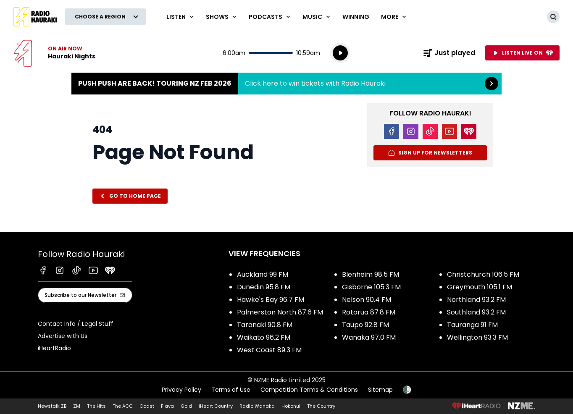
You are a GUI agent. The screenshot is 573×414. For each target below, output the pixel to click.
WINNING (355, 17)
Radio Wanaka (257, 406)
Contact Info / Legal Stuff (75, 324)
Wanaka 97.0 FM (369, 337)
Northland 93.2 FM (476, 299)
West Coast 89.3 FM (269, 350)
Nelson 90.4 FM (366, 299)
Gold (186, 406)
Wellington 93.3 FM (477, 337)
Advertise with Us (62, 336)
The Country (321, 406)
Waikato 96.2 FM (263, 337)
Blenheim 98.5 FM (370, 274)
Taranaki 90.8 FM (264, 325)
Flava (167, 406)
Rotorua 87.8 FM (368, 312)
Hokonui (290, 406)
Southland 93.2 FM (476, 312)
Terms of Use (230, 389)
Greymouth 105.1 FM (479, 287)
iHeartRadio (54, 348)
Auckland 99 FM (262, 274)
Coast (146, 406)
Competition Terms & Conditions (309, 389)
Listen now (54, 53)
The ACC (123, 406)
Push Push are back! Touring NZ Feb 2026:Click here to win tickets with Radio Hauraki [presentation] (286, 83)
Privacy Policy (181, 389)
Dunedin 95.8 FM (263, 287)
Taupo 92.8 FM (365, 325)
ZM (76, 406)
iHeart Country (216, 406)
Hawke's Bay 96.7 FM (270, 299)
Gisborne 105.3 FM (371, 287)
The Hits (96, 406)
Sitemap (380, 389)
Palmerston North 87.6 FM (280, 312)
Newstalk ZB (52, 406)
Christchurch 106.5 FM (483, 274)
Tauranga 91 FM (472, 325)
